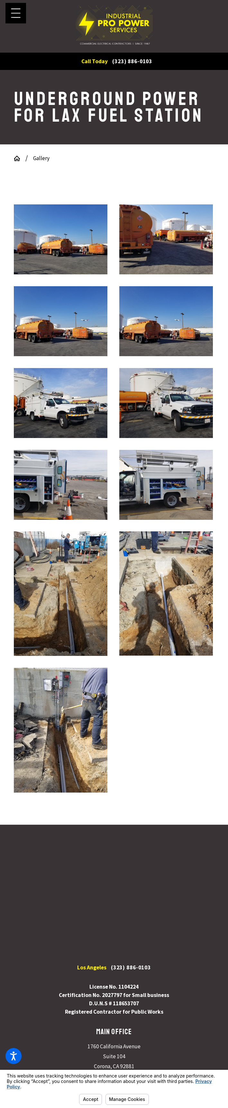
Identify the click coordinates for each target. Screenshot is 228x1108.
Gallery (41, 158)
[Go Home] (19, 158)
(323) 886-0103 (132, 61)
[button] (13, 1056)
